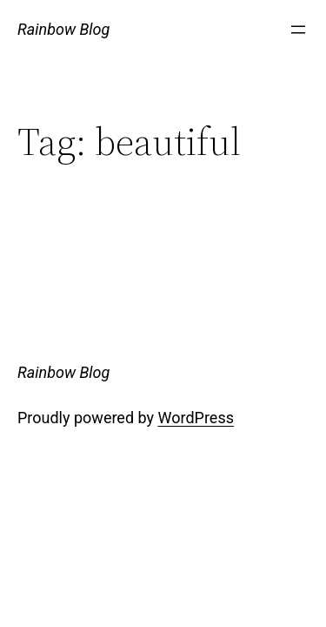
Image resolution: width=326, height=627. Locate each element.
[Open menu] (298, 29)
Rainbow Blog (63, 29)
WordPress (196, 417)
